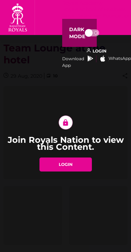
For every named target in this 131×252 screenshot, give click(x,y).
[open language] (97, 51)
